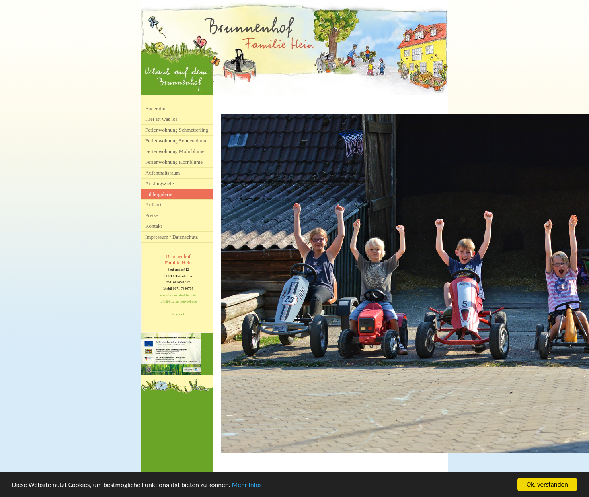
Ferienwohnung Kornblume (174, 162)
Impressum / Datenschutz (171, 237)
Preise (151, 215)
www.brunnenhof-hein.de (178, 295)
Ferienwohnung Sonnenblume (176, 141)
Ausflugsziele (159, 183)
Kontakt (153, 226)
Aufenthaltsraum (162, 173)
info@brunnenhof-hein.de (178, 301)
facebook (178, 314)
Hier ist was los (161, 119)
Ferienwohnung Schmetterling (176, 130)
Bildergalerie (158, 194)
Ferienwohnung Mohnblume (174, 151)
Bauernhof (156, 108)
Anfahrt (153, 205)
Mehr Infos (247, 485)
